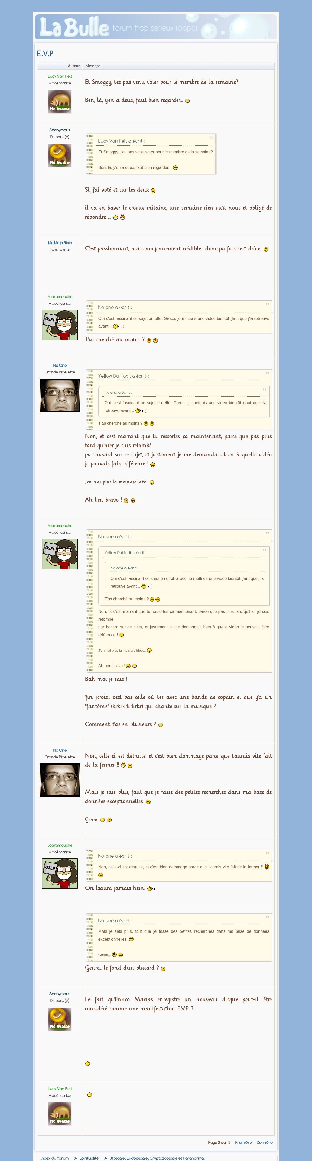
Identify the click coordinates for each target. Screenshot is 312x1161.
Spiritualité (89, 1158)
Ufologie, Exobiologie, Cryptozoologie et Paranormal (157, 1158)
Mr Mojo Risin (60, 243)
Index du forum (55, 1158)
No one (60, 365)
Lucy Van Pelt (60, 76)
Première (243, 1142)
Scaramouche (60, 296)
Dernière (265, 1142)
